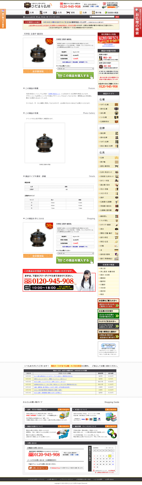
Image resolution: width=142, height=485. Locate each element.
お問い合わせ (110, 479)
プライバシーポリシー (67, 479)
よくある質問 (98, 479)
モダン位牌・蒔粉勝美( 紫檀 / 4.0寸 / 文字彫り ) (48, 392)
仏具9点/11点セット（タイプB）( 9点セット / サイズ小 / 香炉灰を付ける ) (55, 384)
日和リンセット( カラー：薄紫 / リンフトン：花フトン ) (50, 379)
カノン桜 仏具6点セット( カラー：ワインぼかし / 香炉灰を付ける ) (53, 376)
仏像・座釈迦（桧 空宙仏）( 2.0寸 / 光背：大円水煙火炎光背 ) (52, 387)
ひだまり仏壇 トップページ (36, 479)
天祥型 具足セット (54, 94)
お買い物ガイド (52, 479)
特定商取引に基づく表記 (84, 479)
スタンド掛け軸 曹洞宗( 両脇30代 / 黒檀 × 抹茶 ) (48, 390)
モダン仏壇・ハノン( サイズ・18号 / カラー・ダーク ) (49, 381)
